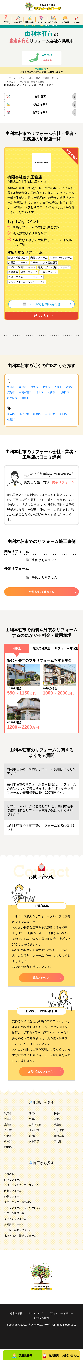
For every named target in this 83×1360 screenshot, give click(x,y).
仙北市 (43, 406)
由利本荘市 (40, 400)
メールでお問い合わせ (41, 312)
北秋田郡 (25, 422)
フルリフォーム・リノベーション (26, 1218)
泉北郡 (68, 422)
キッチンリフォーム (17, 1230)
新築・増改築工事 (15, 1224)
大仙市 (68, 400)
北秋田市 (13, 406)
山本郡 (40, 422)
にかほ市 (29, 406)
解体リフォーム (14, 1190)
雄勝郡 (11, 428)
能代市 (24, 395)
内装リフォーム (14, 1202)
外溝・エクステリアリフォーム (24, 1196)
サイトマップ (51, 1324)
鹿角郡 (11, 422)
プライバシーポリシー (30, 1329)
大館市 (50, 395)
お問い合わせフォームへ (41, 1082)
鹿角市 (24, 400)
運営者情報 (30, 1324)
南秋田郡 (54, 422)
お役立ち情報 (59, 1329)
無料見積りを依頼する (41, 600)
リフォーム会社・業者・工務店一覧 (39, 83)
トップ (8, 83)
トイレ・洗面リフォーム (20, 1241)
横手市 (37, 395)
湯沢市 (11, 400)
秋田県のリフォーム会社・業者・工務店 (26, 87)
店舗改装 (10, 1185)
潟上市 (56, 400)
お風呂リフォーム (16, 1235)
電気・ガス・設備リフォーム (23, 1246)
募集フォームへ (41, 987)
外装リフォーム (14, 1207)
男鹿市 (63, 395)
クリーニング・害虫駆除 (20, 1213)
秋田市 (11, 395)
